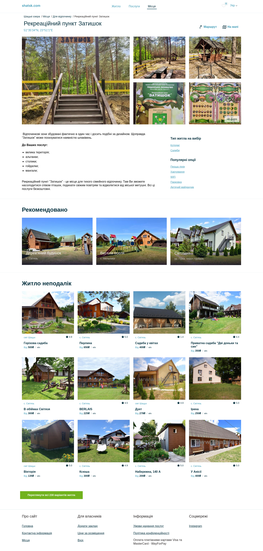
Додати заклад (88, 526)
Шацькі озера (32, 16)
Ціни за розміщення (91, 533)
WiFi (173, 176)
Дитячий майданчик (182, 187)
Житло (116, 6)
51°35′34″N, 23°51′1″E (38, 30)
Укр (233, 5)
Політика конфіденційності (151, 533)
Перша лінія (177, 166)
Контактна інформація (37, 533)
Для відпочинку (62, 16)
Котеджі (175, 145)
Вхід (80, 540)
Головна (27, 526)
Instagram (195, 526)
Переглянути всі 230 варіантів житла (51, 495)
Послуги (134, 6)
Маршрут (208, 27)
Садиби (175, 150)
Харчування (177, 171)
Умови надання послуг (148, 526)
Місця (152, 6)
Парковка (176, 182)
